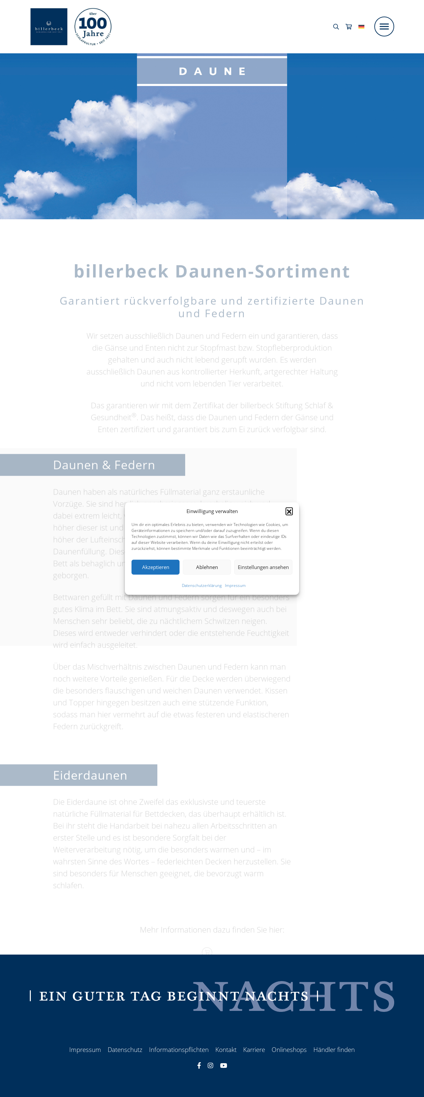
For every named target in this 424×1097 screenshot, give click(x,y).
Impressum (235, 585)
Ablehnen (207, 567)
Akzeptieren (155, 567)
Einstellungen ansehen (263, 567)
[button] (289, 511)
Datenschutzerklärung (202, 585)
